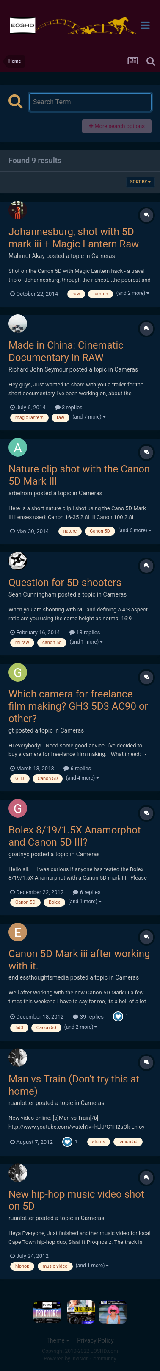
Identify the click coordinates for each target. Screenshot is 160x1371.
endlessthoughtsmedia (38, 977)
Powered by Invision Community (80, 1359)
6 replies (77, 768)
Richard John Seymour (38, 369)
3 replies (69, 407)
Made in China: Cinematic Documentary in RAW (66, 351)
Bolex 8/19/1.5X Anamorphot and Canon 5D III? (74, 836)
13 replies (84, 632)
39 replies (88, 1016)
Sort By (140, 182)
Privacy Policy (95, 1340)
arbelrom (20, 493)
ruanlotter (21, 1102)
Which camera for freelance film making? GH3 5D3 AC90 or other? (78, 706)
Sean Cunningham (32, 594)
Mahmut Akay (26, 256)
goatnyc (19, 854)
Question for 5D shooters (64, 582)
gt (11, 730)
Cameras (103, 256)
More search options (117, 126)
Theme (57, 1340)
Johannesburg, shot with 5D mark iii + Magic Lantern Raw (73, 238)
